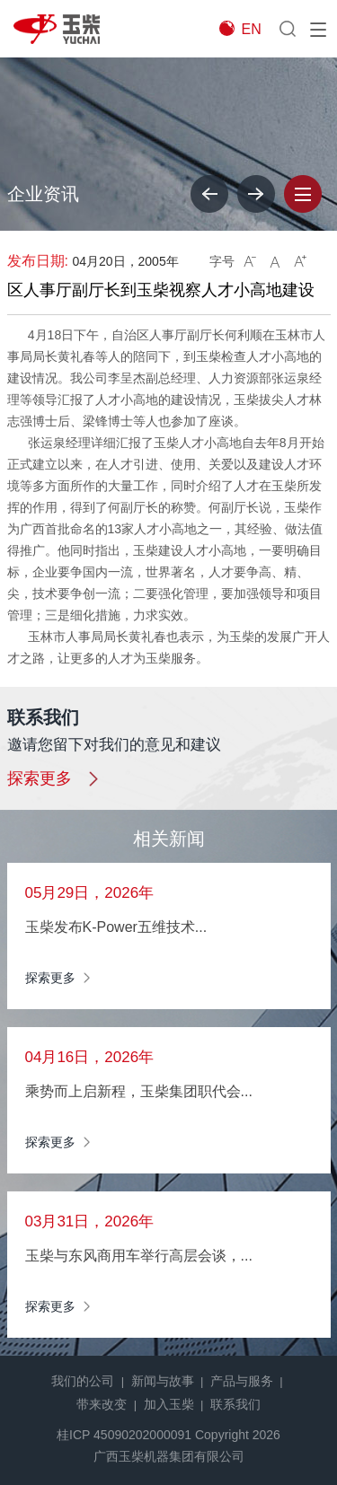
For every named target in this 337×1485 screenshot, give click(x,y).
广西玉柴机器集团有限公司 (168, 1456)
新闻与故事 (162, 1381)
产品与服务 (241, 1381)
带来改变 (101, 1404)
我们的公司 (82, 1381)
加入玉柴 (169, 1404)
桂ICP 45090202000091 (124, 1435)
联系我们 (235, 1404)
